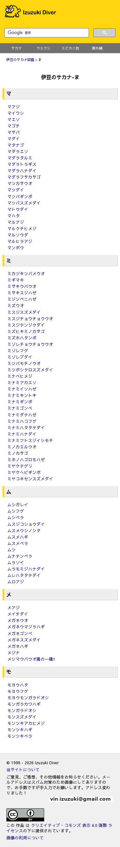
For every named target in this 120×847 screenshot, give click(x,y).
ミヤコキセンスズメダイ (30, 478)
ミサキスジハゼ (21, 292)
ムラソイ (15, 562)
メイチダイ (17, 614)
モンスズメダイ (21, 716)
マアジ (13, 106)
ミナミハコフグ (21, 421)
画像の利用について (25, 837)
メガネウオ (17, 620)
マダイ (13, 138)
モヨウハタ (17, 685)
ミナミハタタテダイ (26, 427)
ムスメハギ (17, 537)
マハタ (13, 215)
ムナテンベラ (19, 556)
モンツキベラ (19, 736)
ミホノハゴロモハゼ (26, 459)
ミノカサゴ (17, 453)
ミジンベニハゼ (21, 299)
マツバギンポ (19, 196)
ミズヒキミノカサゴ (26, 331)
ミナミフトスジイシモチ (30, 440)
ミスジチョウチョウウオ (30, 318)
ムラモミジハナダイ (26, 568)
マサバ (13, 132)
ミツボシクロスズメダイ (30, 369)
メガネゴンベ (19, 633)
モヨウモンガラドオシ (28, 697)
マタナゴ (15, 145)
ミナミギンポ (19, 401)
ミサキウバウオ (21, 286)
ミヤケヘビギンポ (24, 472)
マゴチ (13, 125)
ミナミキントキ (21, 395)
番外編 (97, 48)
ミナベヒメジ (19, 376)
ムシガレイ (17, 504)
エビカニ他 (70, 48)
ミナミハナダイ (21, 434)
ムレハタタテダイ (24, 575)
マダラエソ (17, 151)
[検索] (46, 33)
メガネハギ (17, 646)
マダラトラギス (21, 164)
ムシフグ (15, 511)
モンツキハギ (19, 729)
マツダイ (15, 189)
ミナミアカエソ (21, 382)
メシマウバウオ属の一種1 (31, 659)
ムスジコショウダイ (26, 524)
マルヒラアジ (19, 241)
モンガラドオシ (21, 710)
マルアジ (15, 222)
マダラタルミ (19, 157)
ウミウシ (43, 48)
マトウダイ (17, 209)
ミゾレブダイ (19, 357)
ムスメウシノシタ (24, 530)
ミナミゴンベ (19, 408)
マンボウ (15, 247)
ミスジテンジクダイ (26, 325)
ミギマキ (15, 280)
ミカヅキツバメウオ (26, 273)
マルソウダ (17, 234)
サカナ (16, 48)
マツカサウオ (19, 183)
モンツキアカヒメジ (26, 723)
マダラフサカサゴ (24, 177)
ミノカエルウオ (21, 446)
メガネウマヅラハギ (26, 626)
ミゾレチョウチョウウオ (30, 344)
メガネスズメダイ (24, 639)
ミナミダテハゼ (21, 414)
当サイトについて (23, 769)
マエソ (13, 119)
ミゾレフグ (17, 350)
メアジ (13, 607)
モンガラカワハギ (24, 704)
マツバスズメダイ (24, 203)
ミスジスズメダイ (24, 312)
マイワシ (15, 113)
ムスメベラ (17, 543)
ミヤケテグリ (19, 466)
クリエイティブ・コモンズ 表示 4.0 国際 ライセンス (59, 827)
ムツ (11, 549)
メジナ (13, 652)
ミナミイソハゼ (21, 389)
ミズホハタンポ (21, 337)
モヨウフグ (17, 691)
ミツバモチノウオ (24, 363)
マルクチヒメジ (21, 228)
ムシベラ (15, 517)
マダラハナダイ (21, 170)
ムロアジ (15, 581)
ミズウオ (15, 305)
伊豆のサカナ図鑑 (20, 59)
